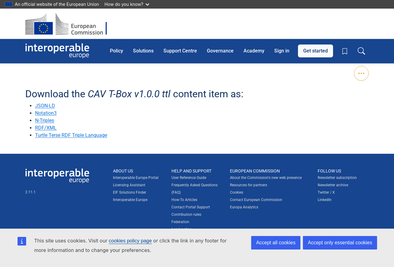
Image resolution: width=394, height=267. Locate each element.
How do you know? (127, 4)
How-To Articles (184, 200)
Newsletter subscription (337, 178)
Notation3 (46, 113)
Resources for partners (248, 185)
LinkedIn (325, 200)
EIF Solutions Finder (129, 192)
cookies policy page (130, 240)
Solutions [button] (143, 51)
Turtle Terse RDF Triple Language (71, 135)
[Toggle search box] (361, 51)
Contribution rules (186, 214)
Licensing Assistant (129, 185)
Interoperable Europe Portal (136, 178)
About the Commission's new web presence (266, 178)
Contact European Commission (256, 200)
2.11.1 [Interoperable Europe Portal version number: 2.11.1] (30, 192)
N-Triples (44, 120)
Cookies (236, 192)
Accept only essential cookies (340, 242)
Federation (180, 222)
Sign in (281, 51)
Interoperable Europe (130, 200)
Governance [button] (220, 51)
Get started (315, 51)
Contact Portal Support (190, 207)
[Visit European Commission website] (69, 24)
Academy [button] (253, 51)
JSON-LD (45, 106)
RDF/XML (46, 128)
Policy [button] (116, 51)
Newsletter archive (333, 185)
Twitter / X (326, 192)
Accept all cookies (276, 242)
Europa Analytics (244, 207)
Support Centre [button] (180, 51)
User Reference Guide (188, 178)
